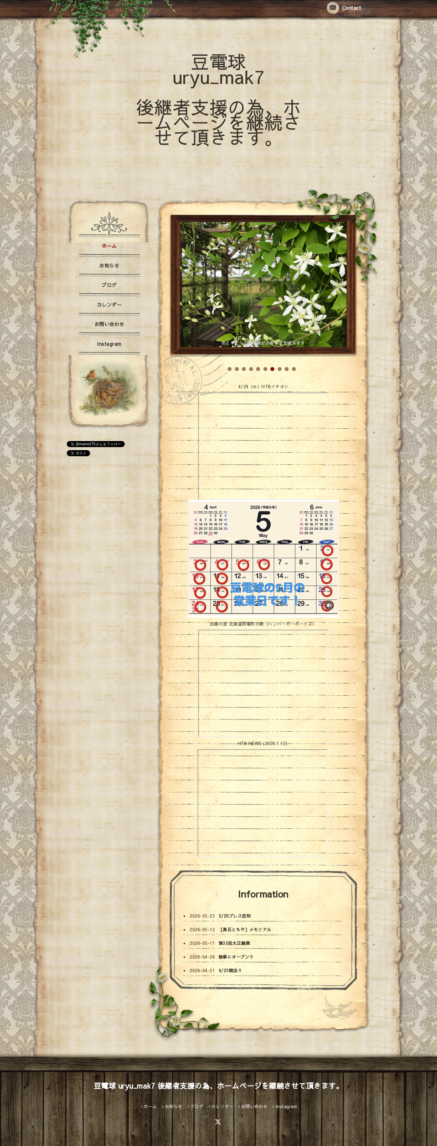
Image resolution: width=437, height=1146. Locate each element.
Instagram (109, 343)
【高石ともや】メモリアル (244, 929)
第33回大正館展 (234, 943)
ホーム (109, 245)
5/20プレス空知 (234, 916)
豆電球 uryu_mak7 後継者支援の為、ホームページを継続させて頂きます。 (218, 99)
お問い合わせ (109, 324)
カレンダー (109, 304)
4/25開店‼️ (230, 970)
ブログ (109, 284)
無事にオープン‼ (236, 957)
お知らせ (109, 265)
